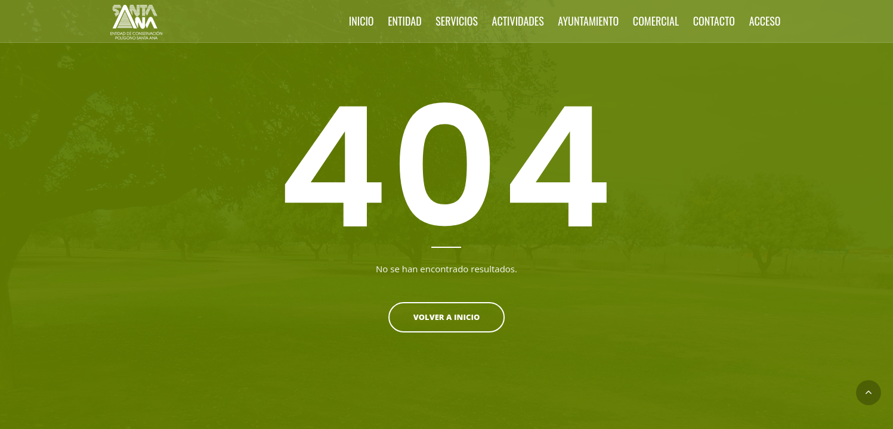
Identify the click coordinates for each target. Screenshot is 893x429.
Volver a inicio (446, 317)
